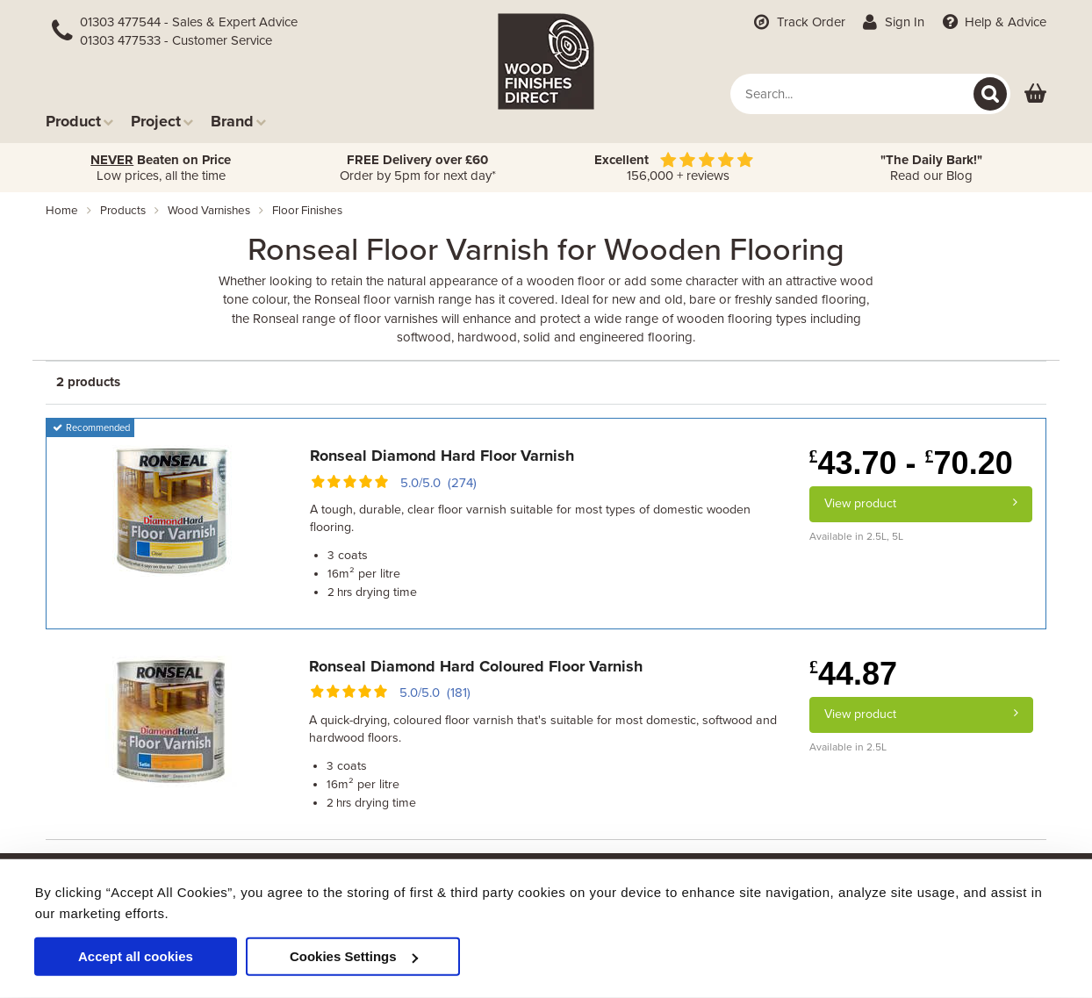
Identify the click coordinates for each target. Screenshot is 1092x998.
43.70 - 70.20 (911, 463)
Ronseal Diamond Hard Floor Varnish (442, 455)
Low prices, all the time (160, 167)
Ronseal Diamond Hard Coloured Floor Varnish (476, 666)
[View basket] (1035, 94)
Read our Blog (931, 167)
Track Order (798, 22)
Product (79, 120)
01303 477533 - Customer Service (176, 40)
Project (162, 120)
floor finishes (307, 211)
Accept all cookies (135, 956)
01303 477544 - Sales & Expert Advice (189, 22)
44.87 (853, 674)
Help (992, 22)
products (123, 211)
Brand (238, 120)
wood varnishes (209, 211)
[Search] (990, 94)
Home (62, 211)
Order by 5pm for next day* (418, 167)
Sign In (892, 22)
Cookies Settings (354, 956)
